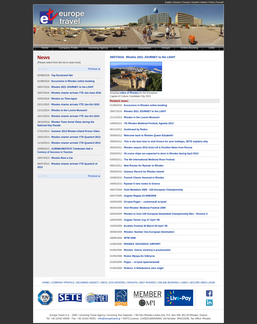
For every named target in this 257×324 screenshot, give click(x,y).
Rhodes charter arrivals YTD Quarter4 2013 (76, 137)
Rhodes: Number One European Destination (149, 232)
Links (212, 47)
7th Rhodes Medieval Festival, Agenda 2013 (149, 123)
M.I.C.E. (123, 47)
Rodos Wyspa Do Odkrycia (139, 256)
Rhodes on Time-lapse (64, 98)
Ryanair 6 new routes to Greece (142, 183)
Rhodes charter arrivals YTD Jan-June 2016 (76, 92)
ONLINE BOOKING (168, 282)
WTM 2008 (130, 238)
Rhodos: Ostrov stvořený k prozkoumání (147, 250)
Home (45, 47)
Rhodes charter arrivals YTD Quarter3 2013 (76, 142)
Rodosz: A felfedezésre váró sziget (143, 268)
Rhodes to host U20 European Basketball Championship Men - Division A (166, 213)
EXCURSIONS (117, 282)
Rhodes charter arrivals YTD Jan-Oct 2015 (75, 104)
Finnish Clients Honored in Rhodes (144, 177)
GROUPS (132, 282)
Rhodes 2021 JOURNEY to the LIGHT (72, 87)
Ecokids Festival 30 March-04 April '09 (145, 226)
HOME (45, 282)
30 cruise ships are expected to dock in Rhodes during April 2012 (161, 153)
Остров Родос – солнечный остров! (145, 201)
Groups (166, 47)
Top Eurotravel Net (62, 75)
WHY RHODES (147, 282)
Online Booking (189, 47)
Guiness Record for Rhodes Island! (144, 171)
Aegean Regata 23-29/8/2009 (140, 195)
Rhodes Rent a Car (62, 158)
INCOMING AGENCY (87, 282)
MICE (104, 282)
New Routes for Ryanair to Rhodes (143, 165)
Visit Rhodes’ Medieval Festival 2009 (144, 207)
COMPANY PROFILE (62, 282)
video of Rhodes (129, 92)
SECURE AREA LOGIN (202, 282)
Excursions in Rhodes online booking (73, 81)
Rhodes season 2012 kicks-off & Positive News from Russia (158, 147)
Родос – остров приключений (141, 262)
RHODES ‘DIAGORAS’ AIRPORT (142, 244)
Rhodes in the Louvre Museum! (69, 110)
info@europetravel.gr (109, 318)
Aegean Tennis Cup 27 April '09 (142, 219)
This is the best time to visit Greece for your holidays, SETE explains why (166, 141)
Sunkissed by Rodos (136, 129)
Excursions (145, 47)
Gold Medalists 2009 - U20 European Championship (153, 189)
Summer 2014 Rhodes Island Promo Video (75, 131)
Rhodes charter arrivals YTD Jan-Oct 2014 (75, 116)
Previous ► (94, 69)
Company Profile (68, 47)
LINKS (184, 282)
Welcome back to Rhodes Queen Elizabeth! (148, 135)
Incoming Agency (98, 47)
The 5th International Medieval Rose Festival (149, 159)
